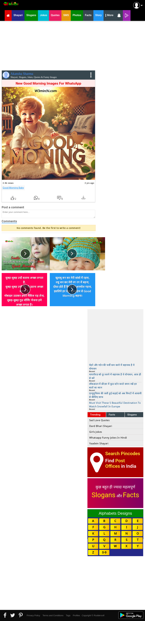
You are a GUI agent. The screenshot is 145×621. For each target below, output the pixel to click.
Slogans (132, 414)
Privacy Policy (33, 615)
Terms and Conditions (52, 615)
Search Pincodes (122, 453)
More (109, 15)
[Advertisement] (72, 45)
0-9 (104, 552)
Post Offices (115, 463)
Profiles (76, 615)
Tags (68, 615)
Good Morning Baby (13, 187)
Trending (95, 414)
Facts (112, 414)
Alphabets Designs (115, 513)
